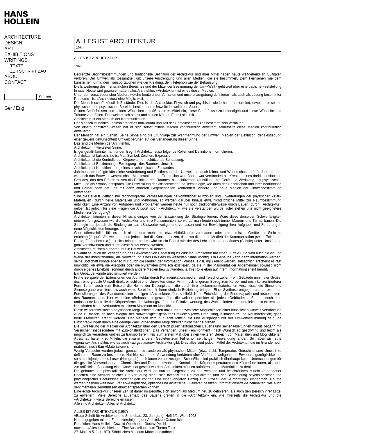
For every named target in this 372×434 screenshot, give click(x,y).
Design (13, 42)
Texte (16, 66)
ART (9, 48)
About (12, 76)
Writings (16, 60)
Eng (20, 108)
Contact (15, 82)
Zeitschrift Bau (28, 71)
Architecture (22, 37)
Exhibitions (19, 54)
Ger (8, 108)
